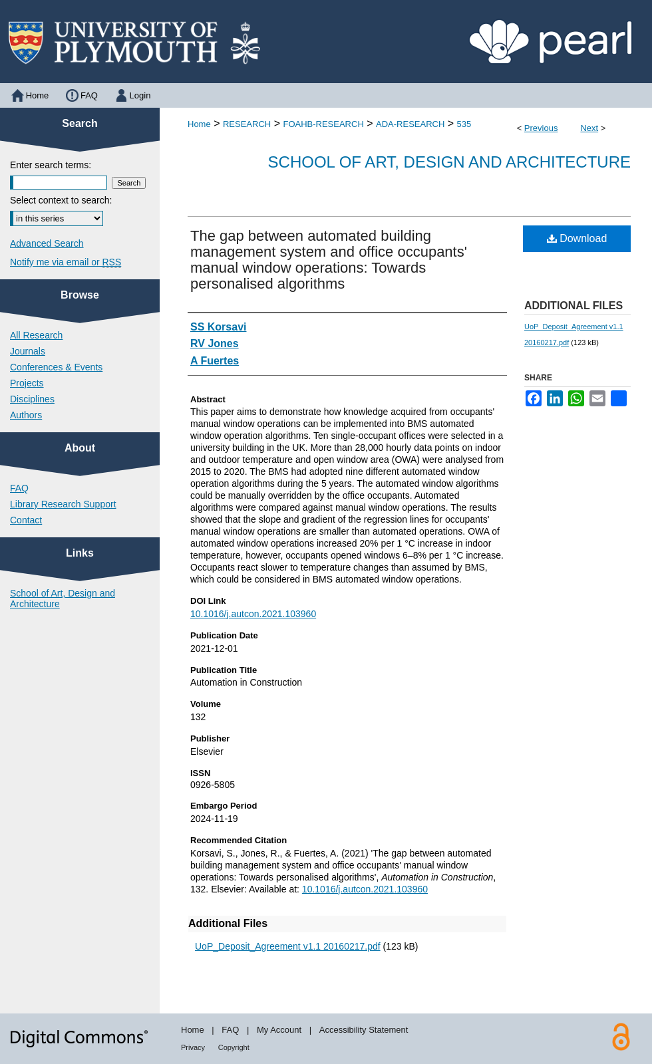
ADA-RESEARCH (410, 124)
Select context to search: (61, 200)
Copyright (233, 1047)
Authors (26, 415)
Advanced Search (47, 243)
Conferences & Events (56, 367)
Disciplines (32, 399)
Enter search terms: (50, 165)
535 (464, 124)
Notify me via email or (65, 262)
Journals (27, 351)
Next (589, 128)
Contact (26, 520)
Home (199, 124)
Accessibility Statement (363, 1030)
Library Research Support (63, 504)
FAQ (19, 488)
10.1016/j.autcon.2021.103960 (253, 613)
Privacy (193, 1047)
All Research (36, 335)
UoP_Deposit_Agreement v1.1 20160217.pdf (288, 946)
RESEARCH (247, 124)
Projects (27, 383)
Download (577, 238)
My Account (279, 1030)
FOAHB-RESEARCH (323, 124)
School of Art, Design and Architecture (449, 162)
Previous (541, 128)
